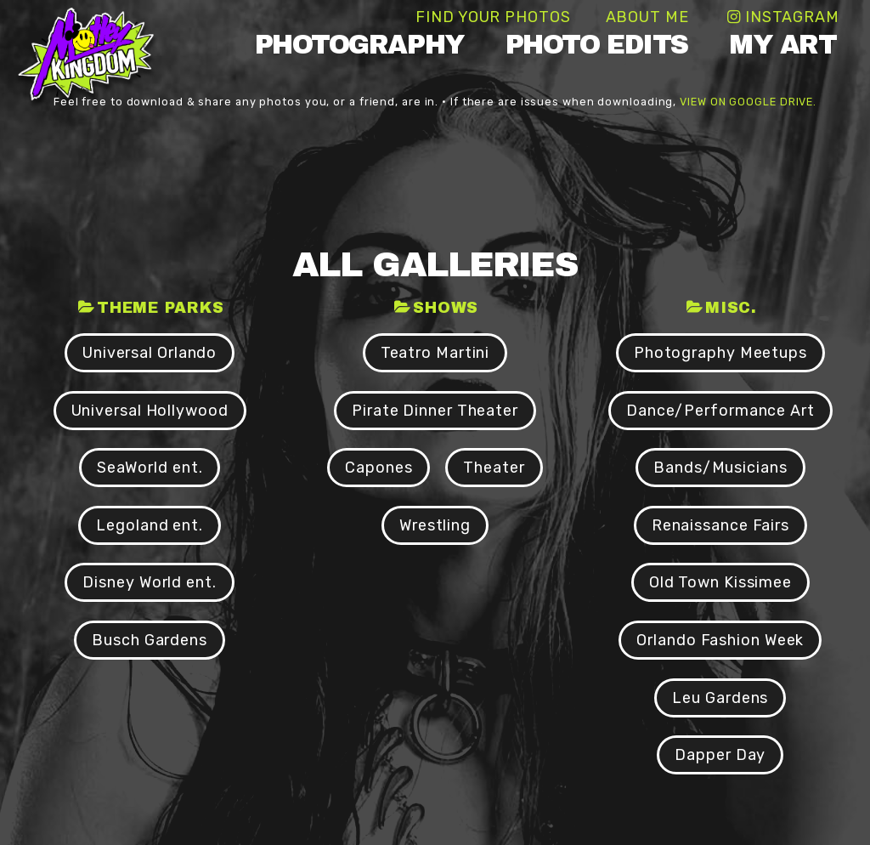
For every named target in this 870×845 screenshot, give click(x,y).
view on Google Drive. (748, 101)
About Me (647, 17)
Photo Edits (597, 45)
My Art (782, 45)
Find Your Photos (492, 17)
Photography (360, 45)
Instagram (792, 17)
